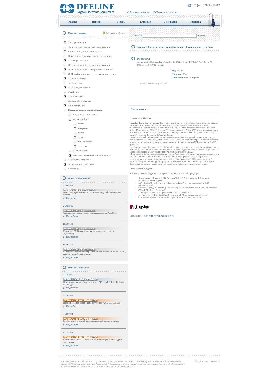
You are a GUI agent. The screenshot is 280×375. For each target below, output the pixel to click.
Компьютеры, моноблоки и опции (85, 51)
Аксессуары (74, 168)
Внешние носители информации (85, 109)
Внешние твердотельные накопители (92, 155)
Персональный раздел (140, 12)
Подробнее (72, 198)
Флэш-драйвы (81, 119)
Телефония (73, 92)
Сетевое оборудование (79, 101)
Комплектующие (76, 105)
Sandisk (82, 137)
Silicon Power (85, 141)
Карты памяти (80, 150)
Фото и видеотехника (79, 87)
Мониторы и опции (78, 60)
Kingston (83, 128)
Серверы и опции (77, 42)
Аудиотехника (75, 83)
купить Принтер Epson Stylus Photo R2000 (79, 353)
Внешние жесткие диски (85, 114)
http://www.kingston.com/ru (161, 216)
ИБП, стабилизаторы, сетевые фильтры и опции (92, 74)
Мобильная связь (77, 96)
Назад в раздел (139, 109)
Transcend (83, 146)
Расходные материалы (79, 159)
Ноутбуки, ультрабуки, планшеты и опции (89, 56)
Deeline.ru (215, 361)
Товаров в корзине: (167, 12)
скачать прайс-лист (117, 33)
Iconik (81, 123)
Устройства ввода (77, 78)
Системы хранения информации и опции (89, 47)
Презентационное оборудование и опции (89, 65)
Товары (141, 47)
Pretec (81, 132)
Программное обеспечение (81, 164)
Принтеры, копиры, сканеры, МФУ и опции (90, 69)
